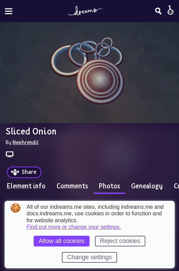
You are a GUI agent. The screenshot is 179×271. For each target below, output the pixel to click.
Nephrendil (25, 142)
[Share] (24, 172)
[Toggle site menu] (8, 11)
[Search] (158, 11)
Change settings (89, 257)
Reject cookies (120, 240)
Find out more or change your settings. (74, 227)
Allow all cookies (61, 240)
